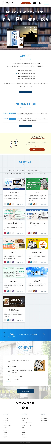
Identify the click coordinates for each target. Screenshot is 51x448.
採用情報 (5, 441)
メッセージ (6, 420)
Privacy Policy (44, 425)
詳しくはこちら (40, 45)
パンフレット (6, 433)
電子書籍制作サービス (26, 428)
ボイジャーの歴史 (7, 428)
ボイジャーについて (25, 92)
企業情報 (5, 435)
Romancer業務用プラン (26, 425)
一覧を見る (25, 127)
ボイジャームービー (8, 425)
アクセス (5, 438)
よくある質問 (44, 420)
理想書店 (23, 438)
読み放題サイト (24, 420)
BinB (22, 422)
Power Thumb (24, 433)
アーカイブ (6, 430)
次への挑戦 (26, 3)
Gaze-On (23, 430)
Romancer (23, 435)
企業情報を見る (25, 392)
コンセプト (6, 422)
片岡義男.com (24, 441)
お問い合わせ (44, 422)
